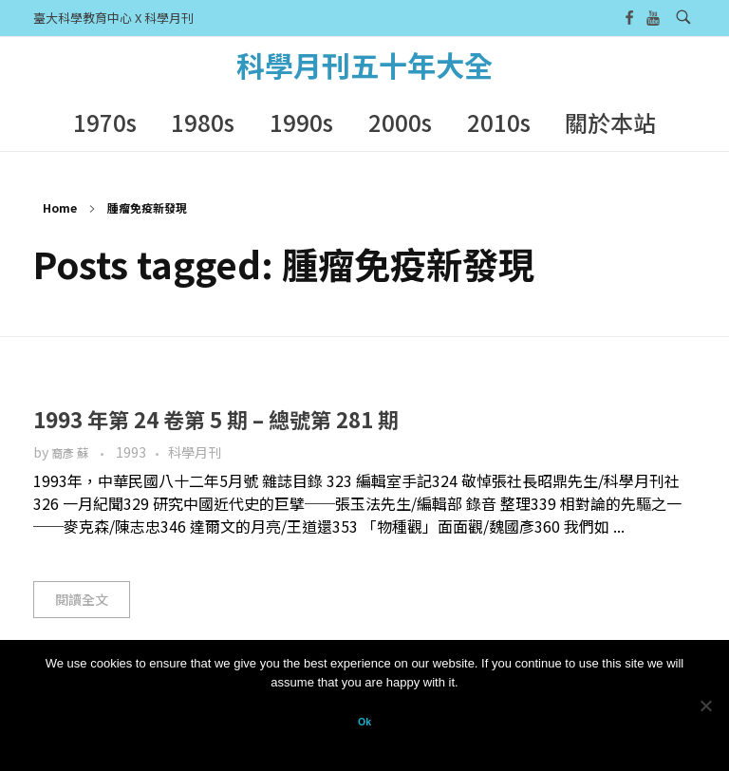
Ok (364, 721)
